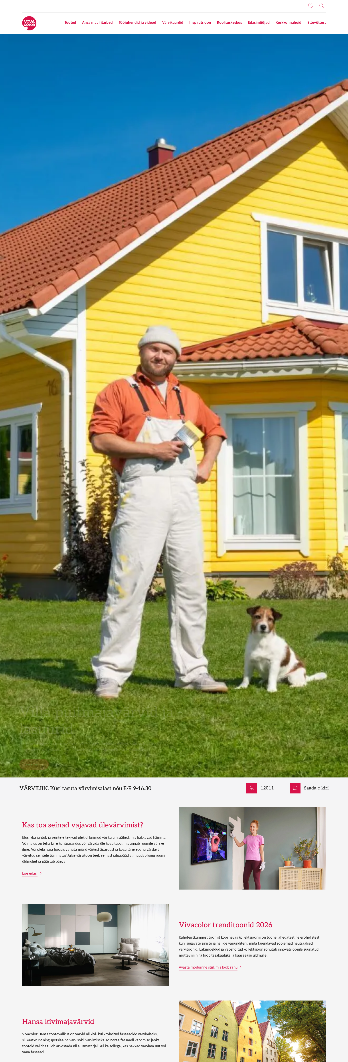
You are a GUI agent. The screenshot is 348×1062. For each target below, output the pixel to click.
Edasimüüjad (259, 22)
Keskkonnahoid (288, 22)
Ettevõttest (316, 22)
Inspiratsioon (200, 22)
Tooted (70, 22)
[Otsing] (322, 6)
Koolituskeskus (229, 22)
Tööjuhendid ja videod (137, 22)
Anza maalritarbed (97, 22)
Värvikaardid (172, 22)
